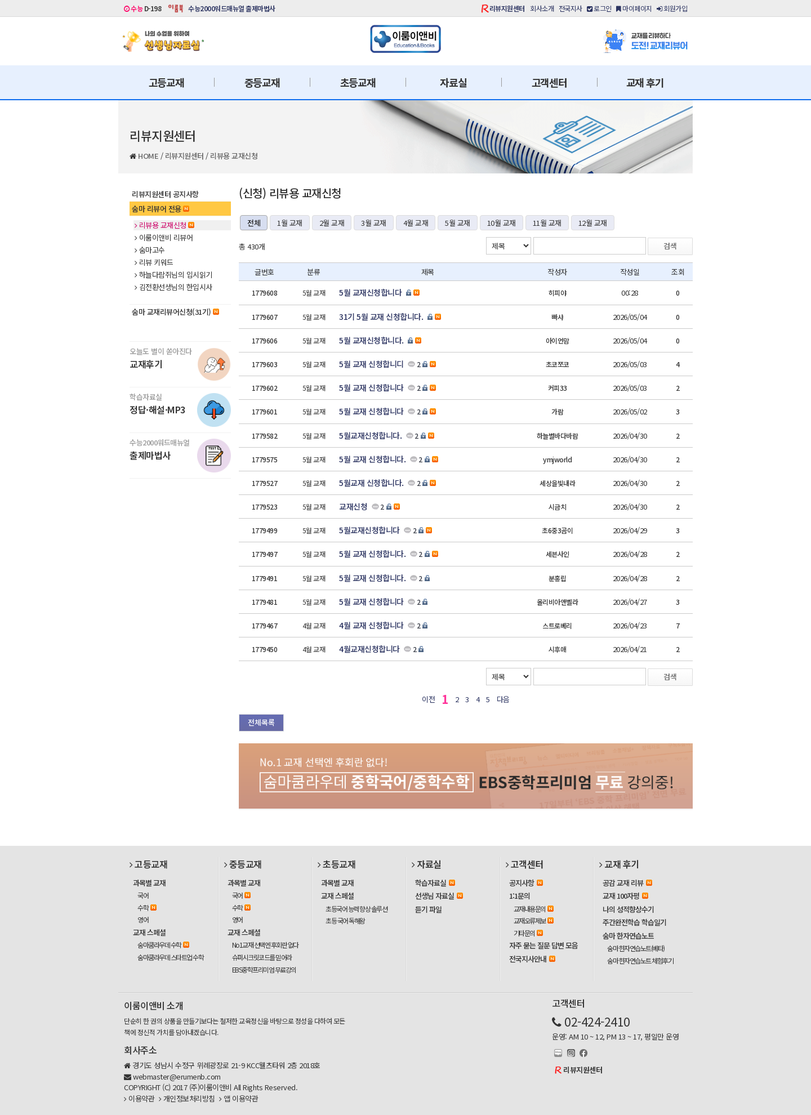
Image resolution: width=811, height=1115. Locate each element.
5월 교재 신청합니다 (371, 387)
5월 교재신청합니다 (370, 292)
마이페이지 (634, 8)
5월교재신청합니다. (370, 435)
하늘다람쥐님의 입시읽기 (173, 275)
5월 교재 (457, 222)
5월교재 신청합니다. (371, 482)
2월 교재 (332, 222)
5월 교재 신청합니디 (371, 363)
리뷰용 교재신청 (233, 155)
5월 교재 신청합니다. (372, 459)
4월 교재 (416, 222)
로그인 (599, 8)
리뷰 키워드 (154, 262)
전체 (253, 222)
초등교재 (358, 82)
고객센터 (549, 82)
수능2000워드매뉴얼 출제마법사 (231, 8)
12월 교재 (592, 222)
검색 (670, 245)
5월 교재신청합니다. (371, 340)
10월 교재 (501, 222)
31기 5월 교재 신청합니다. (381, 316)
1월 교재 (289, 222)
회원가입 (672, 8)
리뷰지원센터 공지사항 (165, 194)
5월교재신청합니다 (369, 530)
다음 (503, 699)
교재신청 (353, 506)
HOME (148, 155)
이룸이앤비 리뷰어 (164, 238)
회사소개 (542, 8)
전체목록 (261, 722)
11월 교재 (547, 222)
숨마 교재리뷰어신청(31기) (175, 311)
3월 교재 (373, 222)
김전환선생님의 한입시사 (173, 287)
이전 (428, 699)
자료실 (453, 82)
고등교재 (166, 82)
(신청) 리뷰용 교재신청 (290, 193)
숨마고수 (150, 250)
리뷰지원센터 (507, 8)
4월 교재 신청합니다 (371, 625)
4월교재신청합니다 (369, 648)
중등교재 (262, 82)
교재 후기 (645, 82)
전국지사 (570, 8)
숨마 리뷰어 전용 (160, 208)
